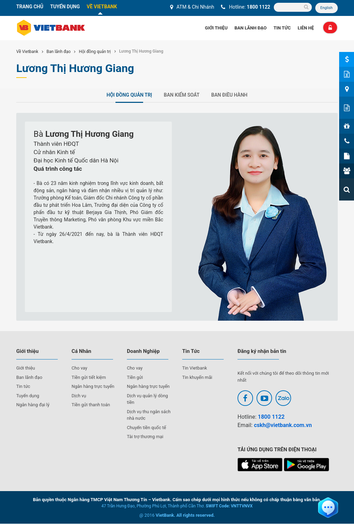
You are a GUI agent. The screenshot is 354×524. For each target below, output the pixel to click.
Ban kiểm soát (181, 95)
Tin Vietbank (194, 368)
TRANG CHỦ (29, 6)
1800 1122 (258, 7)
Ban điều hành (229, 95)
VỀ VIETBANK (102, 6)
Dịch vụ (79, 395)
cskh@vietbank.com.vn (282, 425)
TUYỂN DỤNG (65, 6)
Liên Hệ (306, 28)
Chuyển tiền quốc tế (146, 427)
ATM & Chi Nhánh (195, 7)
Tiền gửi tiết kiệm (89, 377)
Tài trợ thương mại (145, 436)
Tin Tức (282, 28)
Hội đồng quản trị (95, 52)
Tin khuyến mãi (197, 377)
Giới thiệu (216, 28)
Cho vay (79, 368)
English (326, 8)
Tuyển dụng (27, 395)
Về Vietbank (27, 52)
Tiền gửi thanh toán (91, 405)
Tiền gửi (135, 377)
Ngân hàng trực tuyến (93, 386)
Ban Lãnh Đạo (250, 28)
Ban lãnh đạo (59, 52)
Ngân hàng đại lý (33, 405)
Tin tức (23, 386)
